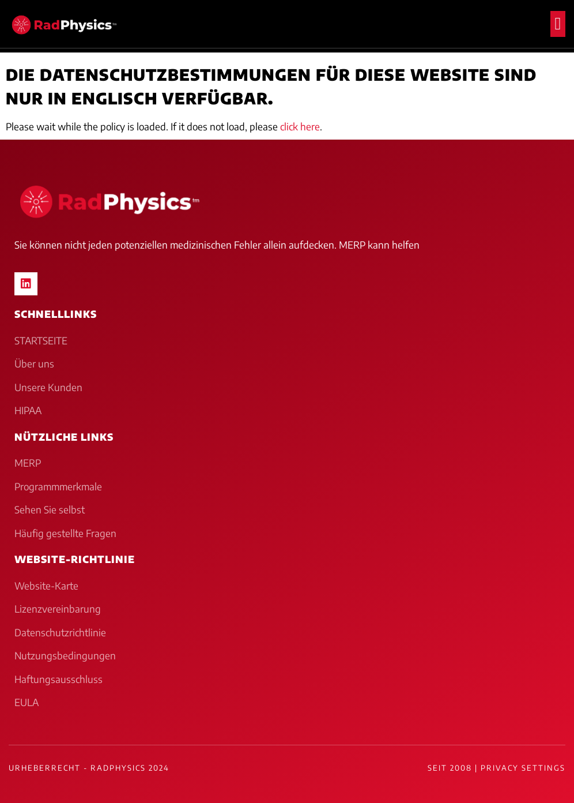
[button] (557, 24)
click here (300, 126)
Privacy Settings (523, 767)
